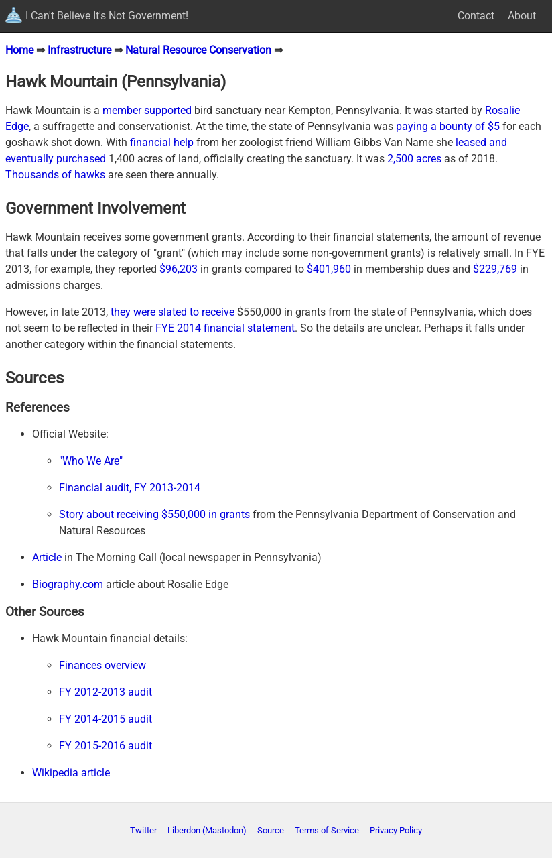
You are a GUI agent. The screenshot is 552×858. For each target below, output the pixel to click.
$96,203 (178, 269)
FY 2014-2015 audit (105, 719)
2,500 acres (414, 158)
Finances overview (102, 665)
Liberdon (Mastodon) (207, 830)
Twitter (143, 830)
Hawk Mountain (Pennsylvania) (115, 81)
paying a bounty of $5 (448, 126)
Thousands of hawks (55, 174)
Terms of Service (327, 830)
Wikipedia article (71, 772)
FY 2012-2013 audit (105, 692)
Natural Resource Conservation (198, 50)
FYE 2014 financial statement (225, 328)
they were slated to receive (172, 312)
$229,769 (495, 269)
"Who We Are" (91, 460)
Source (270, 830)
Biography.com (67, 584)
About (522, 15)
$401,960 (329, 269)
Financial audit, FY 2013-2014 (129, 487)
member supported (147, 110)
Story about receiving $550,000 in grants (154, 514)
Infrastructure (79, 50)
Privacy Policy (396, 830)
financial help (162, 142)
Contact (476, 15)
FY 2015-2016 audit (105, 745)
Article (47, 557)
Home (19, 50)
